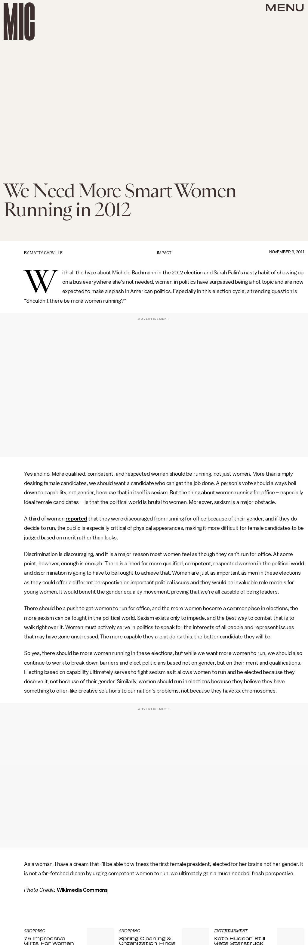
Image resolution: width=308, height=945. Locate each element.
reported (76, 518)
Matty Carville (46, 253)
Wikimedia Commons (82, 890)
